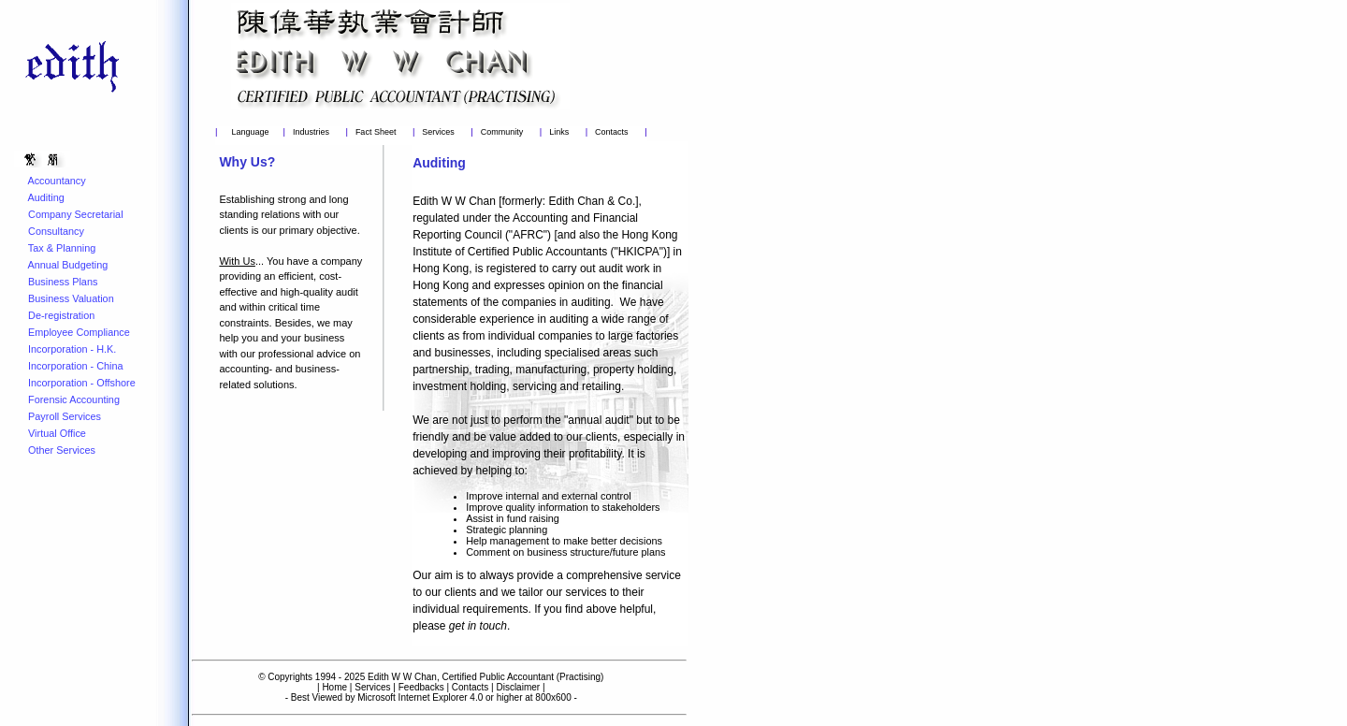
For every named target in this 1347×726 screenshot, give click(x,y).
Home (334, 687)
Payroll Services (64, 416)
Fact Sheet (376, 132)
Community (502, 132)
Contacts (612, 132)
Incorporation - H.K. (72, 349)
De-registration (61, 315)
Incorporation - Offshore (82, 382)
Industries (311, 132)
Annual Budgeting (67, 264)
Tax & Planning (62, 248)
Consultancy (56, 231)
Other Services (61, 450)
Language (249, 132)
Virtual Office (57, 433)
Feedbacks (421, 687)
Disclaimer (518, 687)
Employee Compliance (79, 332)
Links (559, 132)
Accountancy (56, 180)
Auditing (45, 197)
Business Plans (62, 281)
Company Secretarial (75, 214)
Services (438, 132)
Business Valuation (71, 298)
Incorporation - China (75, 365)
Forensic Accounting (74, 399)
